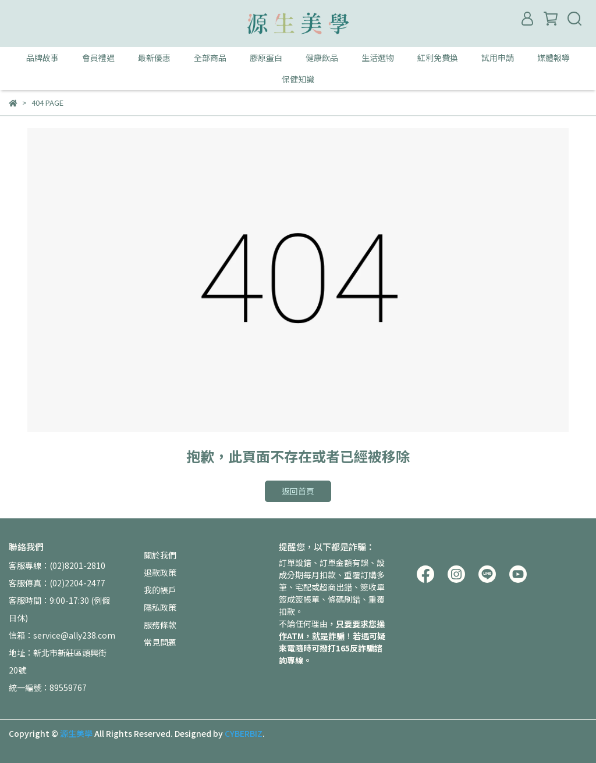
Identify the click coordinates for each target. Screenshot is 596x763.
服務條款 (160, 625)
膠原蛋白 (266, 57)
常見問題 (160, 642)
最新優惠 (154, 57)
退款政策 (160, 572)
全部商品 (210, 57)
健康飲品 (322, 57)
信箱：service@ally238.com (62, 635)
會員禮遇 (98, 57)
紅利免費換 (437, 57)
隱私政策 (160, 607)
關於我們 (160, 555)
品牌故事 (42, 57)
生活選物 (377, 57)
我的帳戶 (160, 590)
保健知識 (298, 79)
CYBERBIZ (243, 733)
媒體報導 (553, 57)
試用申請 (497, 57)
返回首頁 (298, 491)
